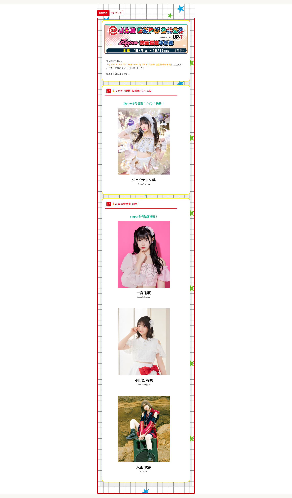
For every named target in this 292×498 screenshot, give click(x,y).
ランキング (116, 13)
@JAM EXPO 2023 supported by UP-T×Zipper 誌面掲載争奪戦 (139, 64)
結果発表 (103, 13)
